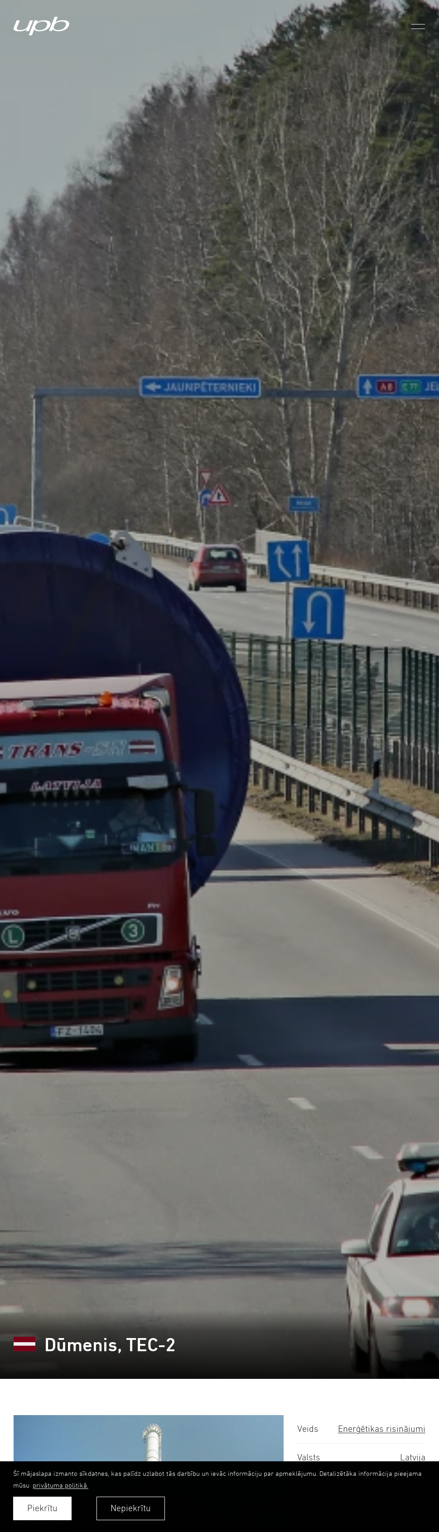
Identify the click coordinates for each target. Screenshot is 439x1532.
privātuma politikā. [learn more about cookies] (60, 1485)
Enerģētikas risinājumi (381, 1429)
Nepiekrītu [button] (131, 1508)
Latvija (412, 1457)
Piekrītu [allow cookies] (42, 1508)
